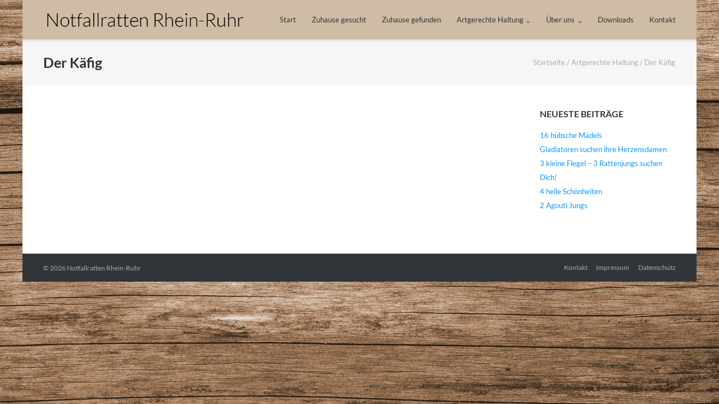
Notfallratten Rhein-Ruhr (104, 268)
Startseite (549, 62)
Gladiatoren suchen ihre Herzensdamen (603, 149)
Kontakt (662, 19)
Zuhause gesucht (339, 19)
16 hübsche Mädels (571, 135)
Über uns (560, 19)
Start (288, 19)
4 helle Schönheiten (571, 191)
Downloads (616, 19)
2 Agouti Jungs (564, 205)
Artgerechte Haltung (490, 19)
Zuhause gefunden (411, 19)
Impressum (612, 267)
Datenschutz (657, 267)
